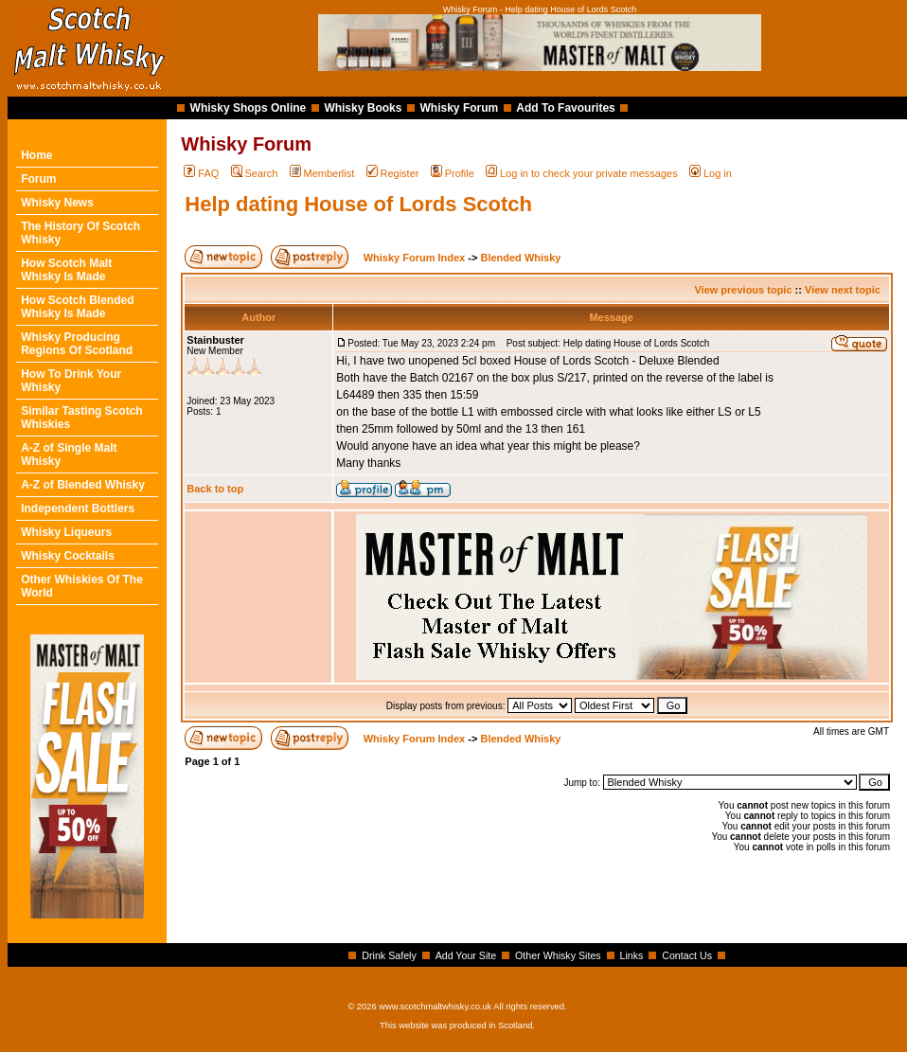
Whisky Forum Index (415, 257)
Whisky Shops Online (248, 108)
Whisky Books (362, 108)
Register (392, 173)
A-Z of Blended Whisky (83, 484)
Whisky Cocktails (68, 555)
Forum (38, 179)
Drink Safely (389, 955)
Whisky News (57, 202)
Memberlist (322, 173)
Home (36, 155)
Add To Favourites (565, 108)
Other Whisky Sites (558, 955)
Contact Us (687, 955)
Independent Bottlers (77, 508)
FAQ (201, 173)
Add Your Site (466, 955)
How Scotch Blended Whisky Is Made (77, 307)
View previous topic (742, 289)
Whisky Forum (459, 108)
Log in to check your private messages (582, 173)
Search (254, 173)
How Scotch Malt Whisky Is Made (66, 270)
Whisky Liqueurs (66, 532)
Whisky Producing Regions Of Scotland (77, 343)
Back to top (215, 488)
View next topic (842, 289)
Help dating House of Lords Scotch (358, 204)
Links (632, 955)
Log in (710, 173)
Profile (452, 173)
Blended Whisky (520, 257)
